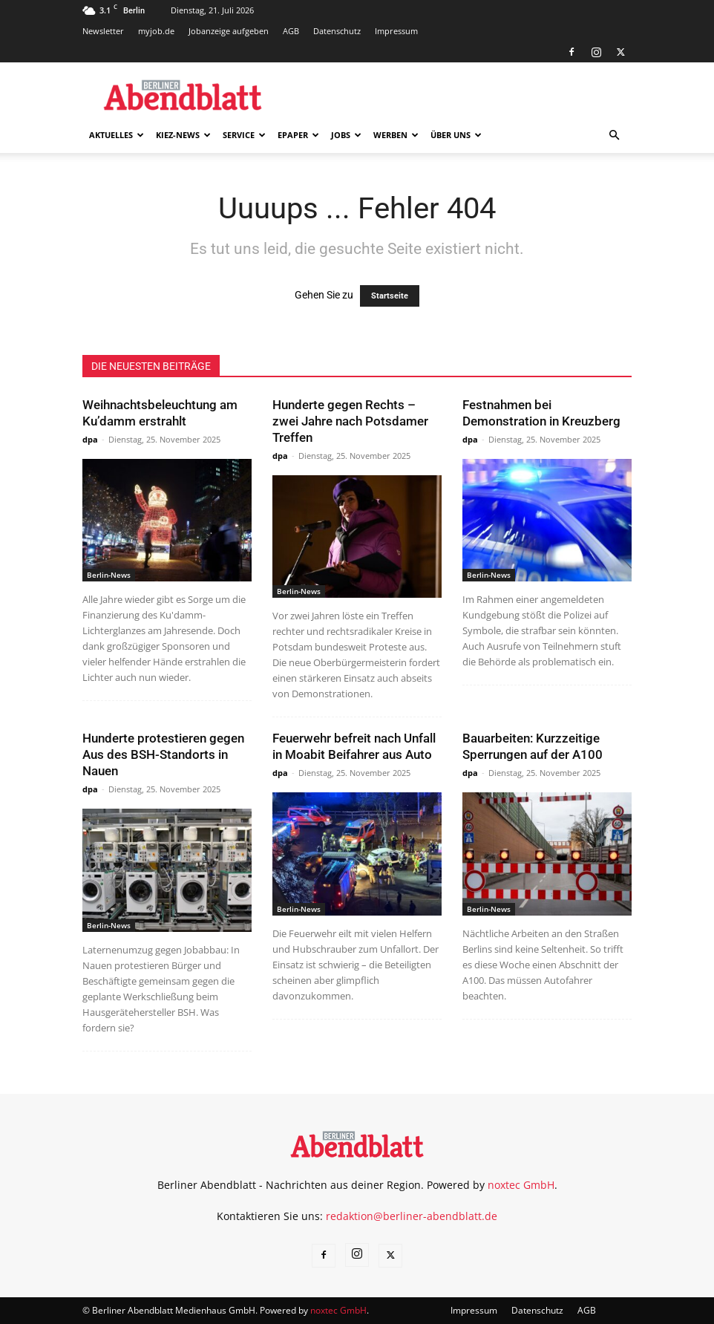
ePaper (298, 134)
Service (244, 134)
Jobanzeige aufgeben (229, 30)
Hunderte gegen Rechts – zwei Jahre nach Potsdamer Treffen (350, 421)
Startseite (389, 296)
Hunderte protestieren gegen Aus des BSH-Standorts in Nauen (163, 754)
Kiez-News (183, 134)
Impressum (396, 30)
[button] (614, 135)
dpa (90, 439)
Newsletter (103, 30)
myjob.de (156, 30)
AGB (291, 30)
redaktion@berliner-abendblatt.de (411, 1216)
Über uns (456, 134)
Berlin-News (109, 575)
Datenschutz (337, 30)
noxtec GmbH (521, 1185)
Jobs (346, 134)
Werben (396, 134)
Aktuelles (116, 134)
